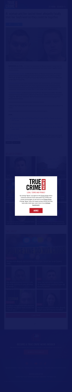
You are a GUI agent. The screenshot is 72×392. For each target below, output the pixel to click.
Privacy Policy (47, 199)
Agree (36, 210)
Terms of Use (44, 196)
